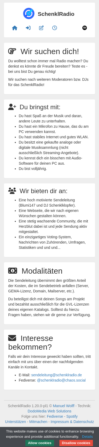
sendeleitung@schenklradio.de (56, 375)
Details (87, 437)
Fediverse (55, 416)
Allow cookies (39, 443)
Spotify (72, 416)
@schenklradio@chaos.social (61, 380)
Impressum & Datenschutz (72, 422)
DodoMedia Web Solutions (50, 411)
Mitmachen (38, 422)
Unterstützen (15, 422)
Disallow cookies (76, 443)
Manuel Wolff (63, 406)
